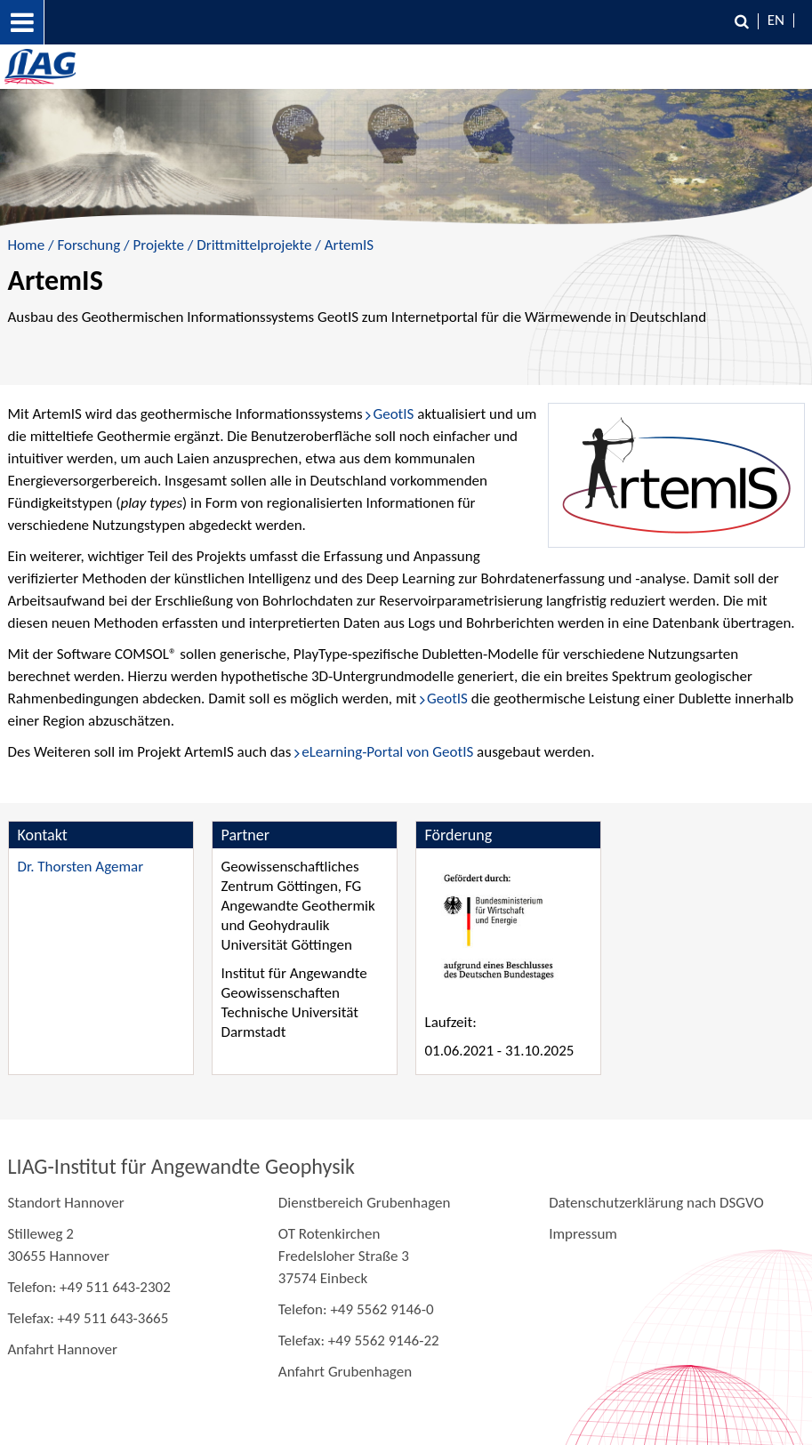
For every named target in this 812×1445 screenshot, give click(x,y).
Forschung (88, 245)
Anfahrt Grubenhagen (345, 1371)
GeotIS (393, 414)
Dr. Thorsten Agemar (81, 866)
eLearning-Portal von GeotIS (387, 752)
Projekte (158, 245)
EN (776, 20)
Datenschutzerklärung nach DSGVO (656, 1202)
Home (26, 245)
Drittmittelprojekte (254, 245)
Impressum (583, 1233)
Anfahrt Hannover (62, 1349)
